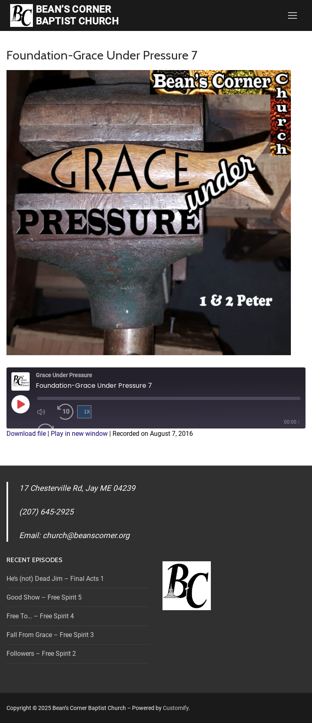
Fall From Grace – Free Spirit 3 (50, 635)
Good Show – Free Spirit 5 (44, 597)
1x (87, 412)
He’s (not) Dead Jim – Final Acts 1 (55, 578)
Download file (26, 433)
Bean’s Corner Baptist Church (77, 15)
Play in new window (79, 433)
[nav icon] (293, 15)
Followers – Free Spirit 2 (41, 653)
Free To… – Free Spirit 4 (40, 616)
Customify (175, 708)
